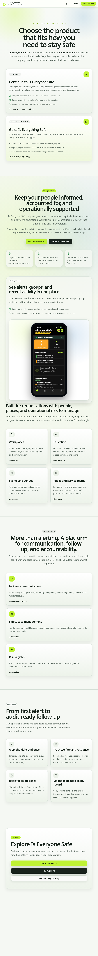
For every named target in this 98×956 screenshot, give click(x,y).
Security (75, 4)
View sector (15, 460)
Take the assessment (60, 241)
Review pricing (49, 871)
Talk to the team (88, 4)
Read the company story (49, 878)
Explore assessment (18, 601)
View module (15, 637)
